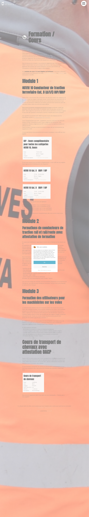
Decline (44, 267)
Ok (44, 262)
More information (42, 270)
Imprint (49, 270)
